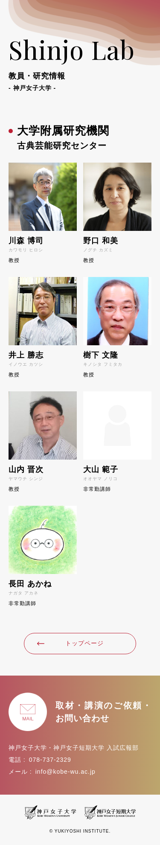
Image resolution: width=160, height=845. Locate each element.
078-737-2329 (50, 759)
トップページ (70, 643)
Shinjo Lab (80, 62)
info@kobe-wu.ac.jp (65, 771)
